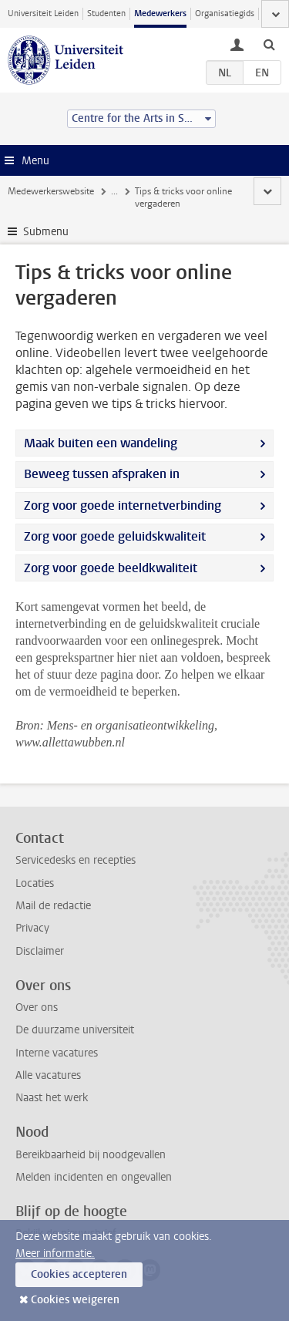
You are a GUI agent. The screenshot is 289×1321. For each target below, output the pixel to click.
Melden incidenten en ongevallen (93, 1177)
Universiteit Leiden (43, 13)
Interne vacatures (56, 1053)
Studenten (106, 13)
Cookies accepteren (79, 1274)
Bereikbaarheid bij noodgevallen (90, 1154)
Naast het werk (51, 1097)
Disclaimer (39, 951)
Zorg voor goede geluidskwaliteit (115, 536)
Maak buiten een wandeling (100, 443)
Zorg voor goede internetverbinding (122, 505)
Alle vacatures (48, 1075)
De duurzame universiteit (74, 1030)
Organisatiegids (224, 13)
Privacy (32, 928)
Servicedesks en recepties (75, 860)
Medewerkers (160, 13)
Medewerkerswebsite (51, 191)
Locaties (34, 883)
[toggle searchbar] (269, 44)
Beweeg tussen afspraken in (102, 474)
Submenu (46, 231)
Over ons (36, 1007)
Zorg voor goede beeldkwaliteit (110, 568)
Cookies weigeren (75, 1299)
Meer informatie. (55, 1253)
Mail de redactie (53, 905)
